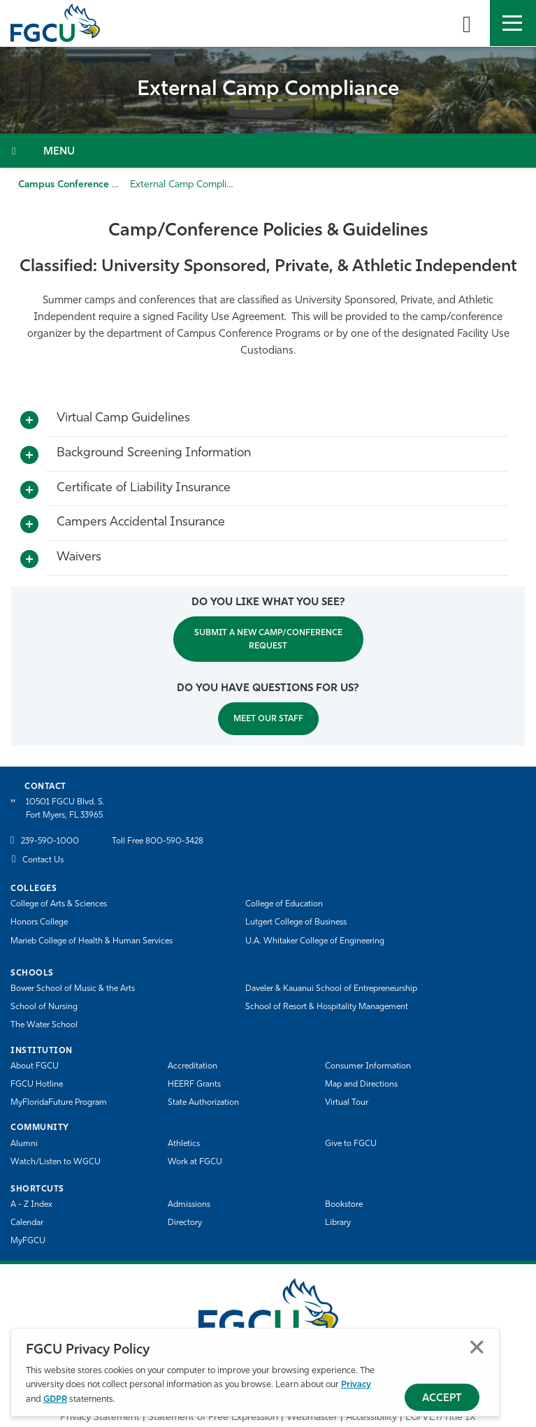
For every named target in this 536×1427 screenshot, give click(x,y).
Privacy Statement (100, 1417)
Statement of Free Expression (213, 1417)
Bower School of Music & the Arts (72, 989)
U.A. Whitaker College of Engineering (314, 941)
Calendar (26, 1223)
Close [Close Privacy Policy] (477, 1347)
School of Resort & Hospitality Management (326, 1007)
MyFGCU (27, 1241)
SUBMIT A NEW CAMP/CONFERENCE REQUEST (268, 640)
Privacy (356, 1384)
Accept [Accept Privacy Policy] (442, 1398)
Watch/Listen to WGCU (55, 1162)
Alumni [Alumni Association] (24, 1144)
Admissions (189, 1205)
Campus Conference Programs (86, 185)
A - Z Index (31, 1205)
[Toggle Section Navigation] (268, 150)
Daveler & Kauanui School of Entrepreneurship (331, 989)
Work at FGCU (195, 1162)
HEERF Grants (194, 1084)
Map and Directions (361, 1084)
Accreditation (192, 1066)
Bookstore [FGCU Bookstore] (344, 1205)
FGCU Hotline (36, 1084)
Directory (185, 1223)
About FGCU (34, 1066)
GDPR (55, 1399)
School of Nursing (44, 1007)
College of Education (284, 904)
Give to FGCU (351, 1144)
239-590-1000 (50, 841)
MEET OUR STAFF (268, 719)
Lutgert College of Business (296, 922)
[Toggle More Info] (29, 421)
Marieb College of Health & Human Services (91, 941)
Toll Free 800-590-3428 (157, 841)
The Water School (44, 1025)
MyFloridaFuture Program (58, 1103)
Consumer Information (368, 1066)
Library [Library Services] (338, 1223)
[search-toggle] (467, 23)
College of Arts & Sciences (58, 904)
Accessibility (371, 1417)
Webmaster (312, 1417)
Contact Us (43, 860)
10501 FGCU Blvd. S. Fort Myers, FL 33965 (65, 809)
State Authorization (203, 1103)
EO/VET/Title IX (440, 1417)
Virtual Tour (346, 1103)
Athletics (184, 1144)
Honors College (39, 922)
